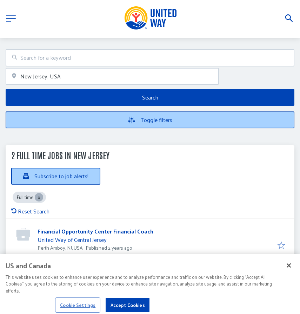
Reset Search (30, 211)
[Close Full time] (39, 197)
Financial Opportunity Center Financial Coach (95, 231)
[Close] (288, 269)
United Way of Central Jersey (72, 240)
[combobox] (150, 57)
